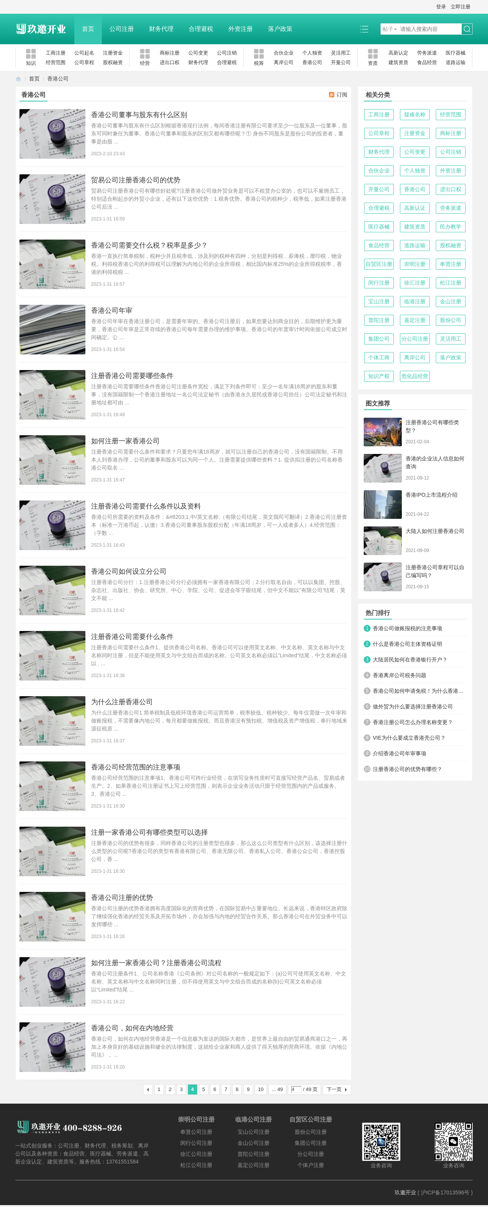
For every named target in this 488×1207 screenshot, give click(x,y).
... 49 (277, 1089)
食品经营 (427, 62)
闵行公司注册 (196, 1143)
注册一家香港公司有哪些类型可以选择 (149, 832)
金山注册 (450, 301)
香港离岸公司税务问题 (399, 675)
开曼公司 (341, 62)
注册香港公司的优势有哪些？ (407, 769)
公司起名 (84, 53)
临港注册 (414, 301)
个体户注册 (310, 1165)
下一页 (334, 1089)
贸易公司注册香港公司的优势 (135, 180)
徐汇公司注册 (196, 1154)
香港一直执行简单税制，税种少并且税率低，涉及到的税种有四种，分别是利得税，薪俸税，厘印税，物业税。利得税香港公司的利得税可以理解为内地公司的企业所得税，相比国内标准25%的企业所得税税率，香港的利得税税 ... (216, 264)
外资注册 (240, 29)
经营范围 (56, 62)
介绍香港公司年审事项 (399, 753)
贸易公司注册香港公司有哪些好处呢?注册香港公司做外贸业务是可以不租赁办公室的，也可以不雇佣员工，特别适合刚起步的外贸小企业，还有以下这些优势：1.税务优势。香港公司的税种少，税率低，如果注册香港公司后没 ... (219, 199)
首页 (88, 29)
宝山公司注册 (254, 1132)
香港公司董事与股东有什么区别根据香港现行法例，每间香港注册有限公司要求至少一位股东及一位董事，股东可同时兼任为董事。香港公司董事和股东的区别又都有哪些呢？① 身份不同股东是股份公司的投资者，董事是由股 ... (219, 133)
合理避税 (201, 29)
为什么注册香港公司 (122, 702)
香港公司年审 (111, 310)
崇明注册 (414, 264)
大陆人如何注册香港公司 (435, 531)
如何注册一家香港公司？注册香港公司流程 (156, 963)
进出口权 (170, 62)
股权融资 (113, 62)
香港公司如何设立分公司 (129, 571)
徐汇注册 (414, 283)
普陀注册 (379, 320)
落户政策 (280, 29)
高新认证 (414, 208)
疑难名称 (414, 114)
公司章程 (84, 62)
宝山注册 (379, 301)
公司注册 (121, 29)
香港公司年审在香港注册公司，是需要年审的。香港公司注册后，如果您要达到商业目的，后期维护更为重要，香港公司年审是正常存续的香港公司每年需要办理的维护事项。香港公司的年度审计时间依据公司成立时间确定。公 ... (219, 329)
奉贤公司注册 (196, 1132)
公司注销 (227, 53)
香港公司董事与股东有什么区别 (139, 115)
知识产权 (379, 376)
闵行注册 (379, 283)
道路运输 (456, 62)
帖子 (388, 29)
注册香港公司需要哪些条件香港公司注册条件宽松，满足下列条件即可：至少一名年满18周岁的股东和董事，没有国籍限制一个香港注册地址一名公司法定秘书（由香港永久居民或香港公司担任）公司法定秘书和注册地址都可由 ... (219, 394)
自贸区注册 (379, 264)
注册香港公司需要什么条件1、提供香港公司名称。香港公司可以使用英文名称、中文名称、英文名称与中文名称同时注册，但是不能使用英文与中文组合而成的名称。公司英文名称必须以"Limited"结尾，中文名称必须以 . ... (219, 655)
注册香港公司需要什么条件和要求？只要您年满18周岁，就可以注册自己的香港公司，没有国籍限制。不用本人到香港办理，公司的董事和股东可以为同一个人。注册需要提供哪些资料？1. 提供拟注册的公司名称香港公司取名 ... (217, 460)
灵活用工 (341, 53)
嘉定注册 (414, 320)
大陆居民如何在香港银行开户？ (410, 660)
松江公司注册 (196, 1165)
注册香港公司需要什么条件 (132, 637)
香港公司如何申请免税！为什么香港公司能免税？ (420, 691)
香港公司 (312, 62)
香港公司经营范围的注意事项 (135, 767)
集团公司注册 (311, 1143)
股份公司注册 (311, 1132)
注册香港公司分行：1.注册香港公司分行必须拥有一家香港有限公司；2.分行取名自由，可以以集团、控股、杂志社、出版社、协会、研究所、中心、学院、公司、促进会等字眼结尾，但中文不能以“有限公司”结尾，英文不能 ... (218, 590)
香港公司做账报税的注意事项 (407, 628)
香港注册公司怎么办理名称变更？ (413, 722)
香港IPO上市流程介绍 (432, 495)
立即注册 (460, 7)
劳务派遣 (427, 53)
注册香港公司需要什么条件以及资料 (146, 506)
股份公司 (450, 320)
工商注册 (56, 53)
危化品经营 (414, 376)
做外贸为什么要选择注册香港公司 (413, 706)
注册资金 (113, 53)
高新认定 (398, 53)
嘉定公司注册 (254, 1165)
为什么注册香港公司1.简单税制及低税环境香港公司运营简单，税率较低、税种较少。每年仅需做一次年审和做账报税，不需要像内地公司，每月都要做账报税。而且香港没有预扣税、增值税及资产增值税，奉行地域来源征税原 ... (219, 721)
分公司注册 (414, 339)
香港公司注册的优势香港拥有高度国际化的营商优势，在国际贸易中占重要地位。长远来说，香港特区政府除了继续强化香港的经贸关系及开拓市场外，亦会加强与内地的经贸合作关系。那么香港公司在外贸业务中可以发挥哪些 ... (219, 916)
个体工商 (379, 357)
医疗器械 (456, 53)
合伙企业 (284, 53)
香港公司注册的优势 (122, 897)
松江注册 (450, 283)
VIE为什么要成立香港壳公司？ (409, 738)
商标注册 (170, 53)
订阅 (342, 95)
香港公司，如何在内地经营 (132, 1028)
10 (260, 1089)
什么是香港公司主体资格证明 (407, 644)
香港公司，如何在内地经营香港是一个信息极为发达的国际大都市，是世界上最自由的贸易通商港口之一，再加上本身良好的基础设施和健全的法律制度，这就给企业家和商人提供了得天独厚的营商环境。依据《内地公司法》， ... (219, 1047)
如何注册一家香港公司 (125, 441)
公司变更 (198, 53)
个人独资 (312, 53)
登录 (441, 7)
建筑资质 (398, 62)
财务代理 (161, 29)
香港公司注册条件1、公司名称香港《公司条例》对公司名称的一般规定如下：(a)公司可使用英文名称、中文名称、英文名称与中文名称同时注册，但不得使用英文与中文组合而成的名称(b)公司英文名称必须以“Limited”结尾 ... (218, 981)
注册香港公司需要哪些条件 (132, 376)
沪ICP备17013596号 (445, 1192)
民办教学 (450, 227)
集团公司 (379, 339)
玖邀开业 (405, 1192)
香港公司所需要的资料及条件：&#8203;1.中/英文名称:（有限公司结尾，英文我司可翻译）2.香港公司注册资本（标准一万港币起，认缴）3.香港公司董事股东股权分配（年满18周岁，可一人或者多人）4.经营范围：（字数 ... (219, 525)
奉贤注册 (450, 264)
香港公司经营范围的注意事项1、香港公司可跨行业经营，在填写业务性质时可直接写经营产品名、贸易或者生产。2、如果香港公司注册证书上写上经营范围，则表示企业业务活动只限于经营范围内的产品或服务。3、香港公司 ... (218, 786)
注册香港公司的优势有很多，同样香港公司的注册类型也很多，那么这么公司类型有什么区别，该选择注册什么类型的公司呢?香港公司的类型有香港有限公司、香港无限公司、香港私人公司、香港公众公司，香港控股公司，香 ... (219, 851)
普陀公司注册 (254, 1154)
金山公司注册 (254, 1143)
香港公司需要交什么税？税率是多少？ (149, 245)
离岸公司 (284, 62)
